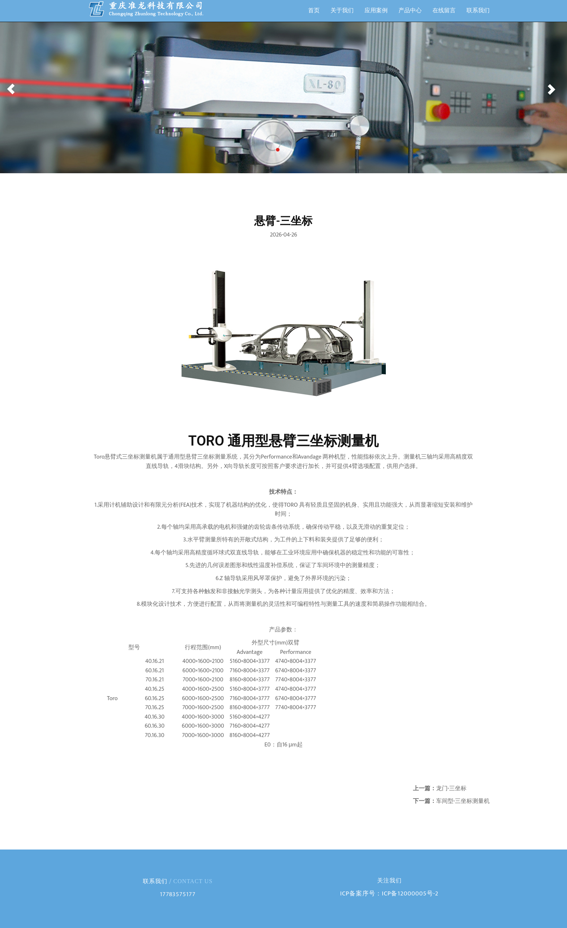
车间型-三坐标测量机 (463, 801)
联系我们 (478, 11)
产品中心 (410, 11)
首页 (314, 11)
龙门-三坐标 (451, 788)
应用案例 (376, 11)
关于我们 (342, 11)
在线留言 (444, 11)
